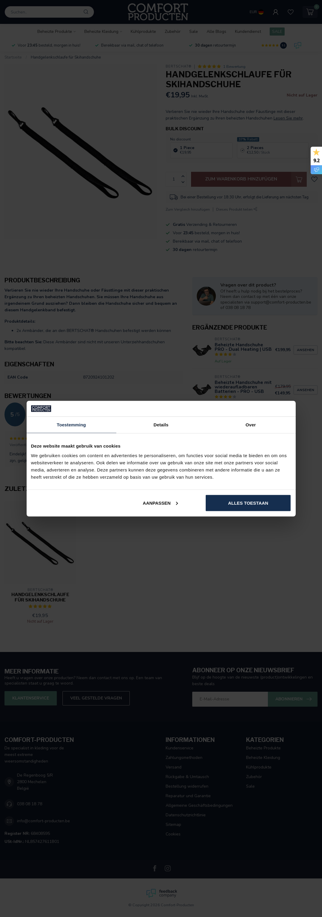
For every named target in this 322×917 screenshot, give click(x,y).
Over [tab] (250, 424)
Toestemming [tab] (71, 424)
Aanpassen (160, 502)
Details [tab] (161, 424)
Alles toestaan (248, 502)
